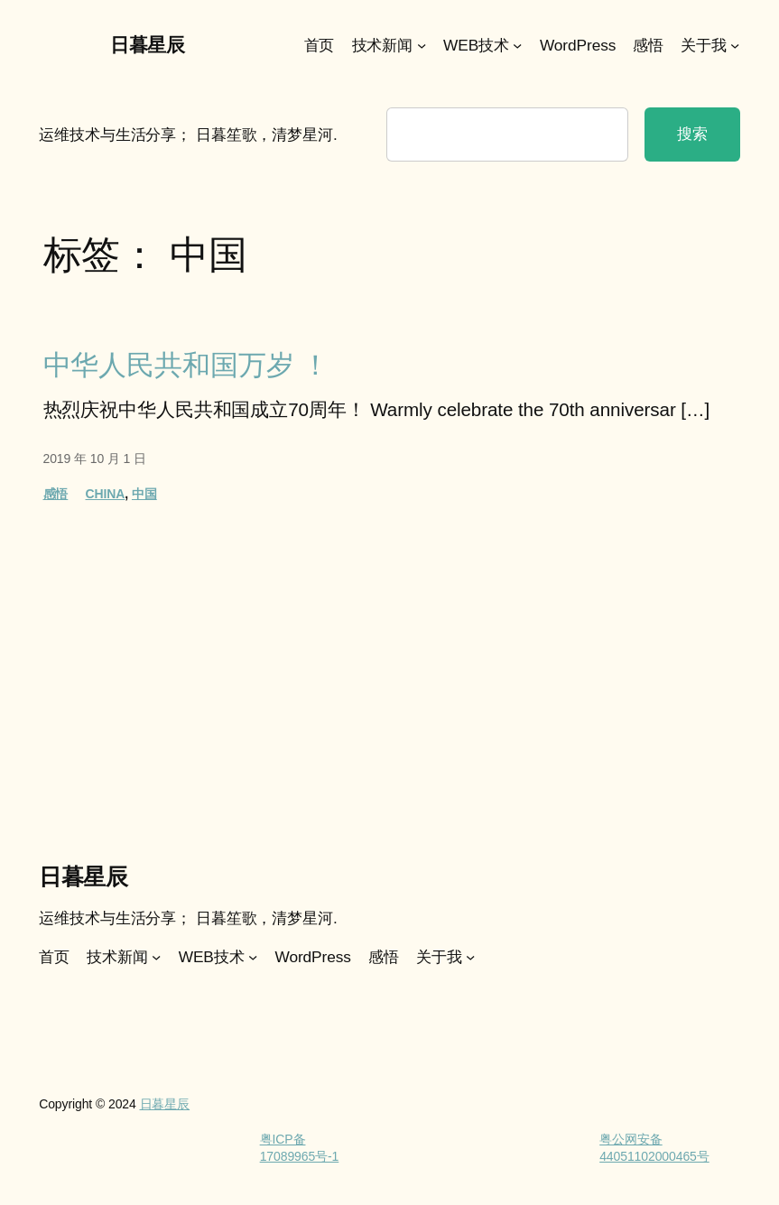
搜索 (692, 134)
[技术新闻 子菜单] (421, 45)
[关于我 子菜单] (734, 45)
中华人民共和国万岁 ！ (186, 364)
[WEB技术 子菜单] (517, 45)
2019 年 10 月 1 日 (94, 458)
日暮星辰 (147, 44)
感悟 (56, 494)
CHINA (105, 494)
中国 (144, 494)
